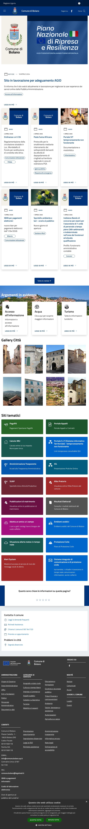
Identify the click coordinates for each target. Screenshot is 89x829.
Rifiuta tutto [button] (53, 820)
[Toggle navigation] (4, 10)
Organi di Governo (8, 681)
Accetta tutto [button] (35, 820)
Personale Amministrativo (7, 704)
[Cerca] (84, 11)
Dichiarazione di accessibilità (51, 748)
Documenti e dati (8, 709)
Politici (4, 698)
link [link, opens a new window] (57, 815)
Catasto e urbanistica (31, 699)
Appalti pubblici (29, 695)
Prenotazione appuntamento (29, 733)
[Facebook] (70, 11)
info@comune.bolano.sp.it (12, 758)
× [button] (86, 802)
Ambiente (49, 703)
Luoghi (69, 701)
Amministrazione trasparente (51, 733)
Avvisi (8, 129)
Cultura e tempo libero (32, 687)
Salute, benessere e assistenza (52, 709)
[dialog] (44, 814)
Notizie (11, 74)
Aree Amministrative (9, 685)
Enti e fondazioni (7, 694)
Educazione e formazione (50, 683)
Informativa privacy (52, 738)
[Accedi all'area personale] (79, 3)
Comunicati (71, 685)
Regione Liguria (9, 3)
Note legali (49, 742)
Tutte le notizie (44, 280)
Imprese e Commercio (31, 691)
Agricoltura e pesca (52, 719)
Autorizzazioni (50, 715)
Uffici (3, 689)
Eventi (69, 705)
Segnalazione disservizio (32, 738)
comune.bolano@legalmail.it (12, 773)
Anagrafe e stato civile (32, 683)
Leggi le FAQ (28, 742)
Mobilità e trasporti (30, 708)
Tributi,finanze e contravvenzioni (51, 698)
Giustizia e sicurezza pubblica (53, 690)
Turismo (26, 704)
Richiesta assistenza (31, 746)
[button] (44, 825)
